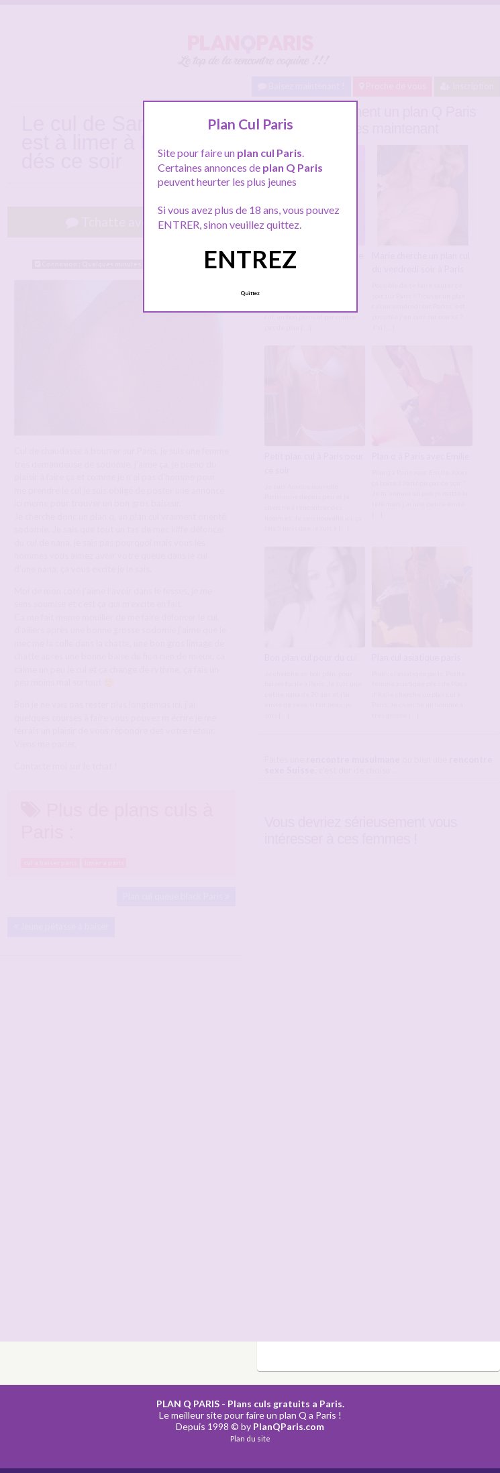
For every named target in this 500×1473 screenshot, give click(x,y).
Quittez (250, 293)
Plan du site (250, 1438)
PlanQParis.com (288, 1426)
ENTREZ (250, 259)
